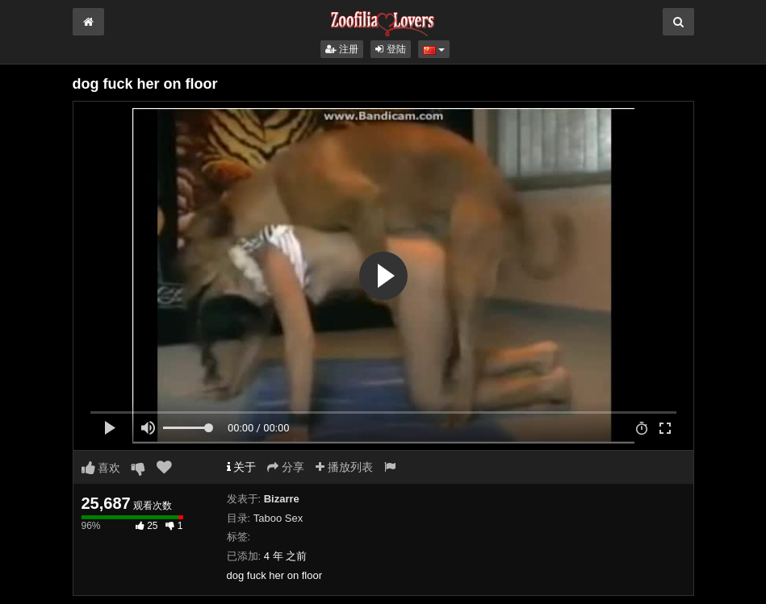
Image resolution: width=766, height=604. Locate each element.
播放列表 (344, 466)
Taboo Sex (278, 518)
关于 (242, 466)
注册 (341, 49)
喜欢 (101, 467)
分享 (285, 466)
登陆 (390, 49)
